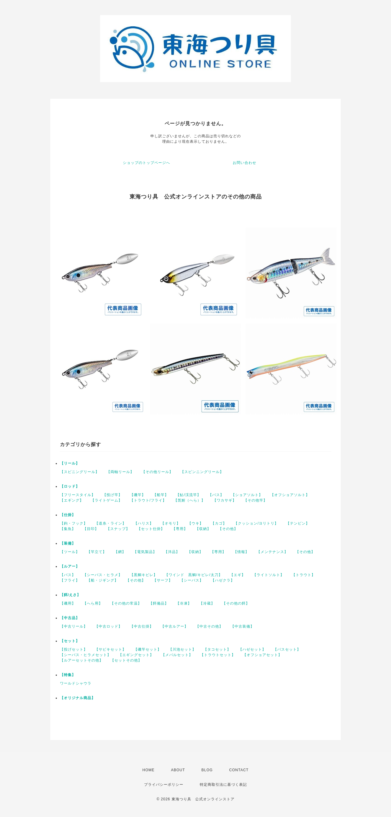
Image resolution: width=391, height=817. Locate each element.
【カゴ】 (219, 523)
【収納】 (203, 529)
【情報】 (241, 552)
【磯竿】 (138, 495)
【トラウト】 (303, 575)
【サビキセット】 (110, 649)
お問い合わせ (244, 163)
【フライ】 (70, 580)
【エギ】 (237, 575)
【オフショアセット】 (262, 655)
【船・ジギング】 (102, 580)
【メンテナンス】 (272, 552)
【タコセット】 (217, 649)
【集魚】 (68, 529)
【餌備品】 (159, 603)
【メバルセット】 (177, 655)
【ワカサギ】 (224, 500)
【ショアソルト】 (247, 495)
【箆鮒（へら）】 (189, 500)
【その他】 (228, 529)
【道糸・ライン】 (110, 523)
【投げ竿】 (112, 495)
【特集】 (68, 675)
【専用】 (180, 529)
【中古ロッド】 (108, 626)
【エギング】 (72, 500)
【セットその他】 (126, 660)
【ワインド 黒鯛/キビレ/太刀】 (193, 575)
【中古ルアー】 (174, 626)
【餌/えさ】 (70, 595)
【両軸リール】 (120, 472)
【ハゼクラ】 (223, 580)
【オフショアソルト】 (290, 495)
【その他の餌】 (236, 603)
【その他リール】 (157, 472)
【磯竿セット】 (147, 649)
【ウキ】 (195, 523)
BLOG (207, 770)
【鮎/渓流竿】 (188, 495)
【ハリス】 (143, 523)
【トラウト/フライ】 (148, 500)
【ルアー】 (70, 566)
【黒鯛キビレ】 (143, 575)
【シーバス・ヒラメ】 (102, 575)
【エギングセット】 (136, 655)
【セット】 (70, 641)
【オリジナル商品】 (77, 698)
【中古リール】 (73, 626)
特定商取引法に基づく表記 (223, 784)
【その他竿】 (255, 500)
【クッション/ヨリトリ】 (256, 523)
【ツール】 (70, 552)
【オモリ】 (170, 523)
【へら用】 (93, 603)
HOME (149, 770)
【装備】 (68, 543)
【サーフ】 (162, 580)
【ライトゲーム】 (106, 500)
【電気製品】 (145, 552)
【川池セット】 (182, 649)
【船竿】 (161, 495)
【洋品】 (172, 552)
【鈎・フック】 (73, 523)
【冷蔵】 (207, 603)
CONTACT (238, 770)
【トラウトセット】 (217, 655)
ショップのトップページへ (146, 163)
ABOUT (178, 770)
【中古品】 (70, 618)
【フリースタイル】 (77, 495)
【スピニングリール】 (79, 472)
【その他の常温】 (126, 603)
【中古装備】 (242, 626)
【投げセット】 (73, 649)
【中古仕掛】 (141, 626)
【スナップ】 (118, 529)
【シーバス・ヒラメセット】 (85, 655)
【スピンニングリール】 (202, 472)
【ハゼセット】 (252, 649)
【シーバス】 (191, 580)
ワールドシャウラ (75, 683)
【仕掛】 (68, 515)
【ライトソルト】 (268, 575)
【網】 (120, 552)
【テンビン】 (298, 523)
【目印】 (91, 529)
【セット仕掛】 (151, 529)
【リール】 (70, 463)
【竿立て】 (97, 552)
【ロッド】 (70, 486)
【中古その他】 (209, 626)
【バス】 (216, 495)
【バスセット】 (287, 649)
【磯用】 (68, 603)
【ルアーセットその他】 (81, 660)
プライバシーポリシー (163, 784)
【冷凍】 (184, 603)
